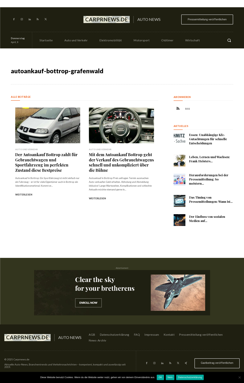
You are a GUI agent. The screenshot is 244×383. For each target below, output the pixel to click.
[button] (229, 40)
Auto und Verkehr (26, 149)
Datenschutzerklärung (190, 377)
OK (160, 377)
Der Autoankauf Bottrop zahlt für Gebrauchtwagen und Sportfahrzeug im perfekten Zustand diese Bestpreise (46, 162)
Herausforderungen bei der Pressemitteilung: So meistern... (209, 179)
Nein (170, 377)
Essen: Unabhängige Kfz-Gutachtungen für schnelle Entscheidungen (208, 139)
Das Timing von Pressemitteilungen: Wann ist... (211, 199)
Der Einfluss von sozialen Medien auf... (207, 219)
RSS (187, 108)
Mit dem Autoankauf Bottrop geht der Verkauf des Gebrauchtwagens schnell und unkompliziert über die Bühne (121, 162)
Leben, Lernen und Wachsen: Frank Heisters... (209, 159)
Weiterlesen (23, 194)
